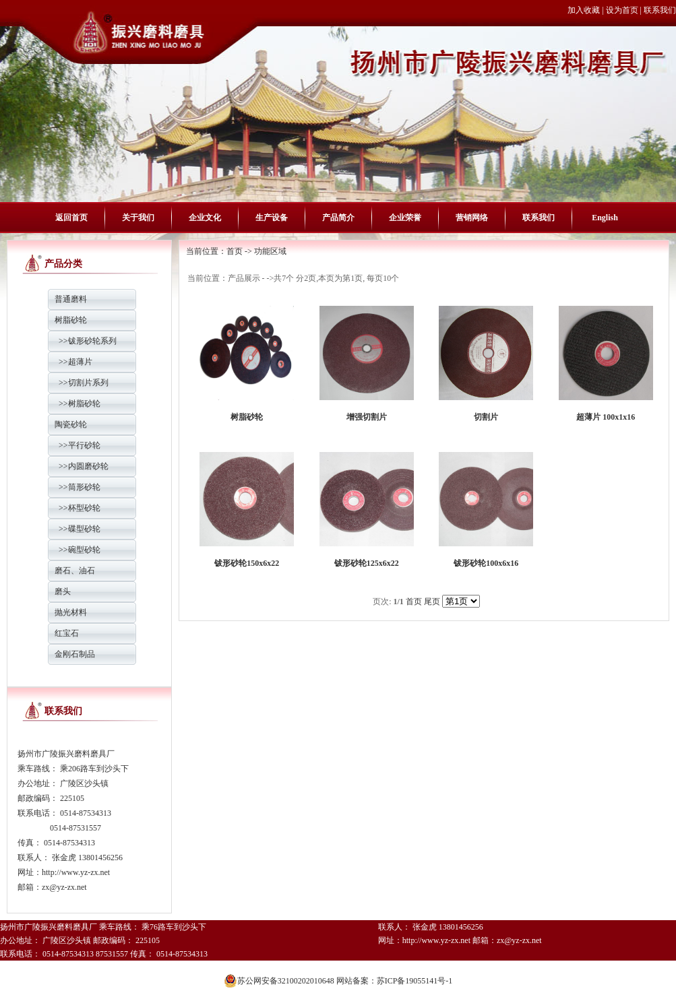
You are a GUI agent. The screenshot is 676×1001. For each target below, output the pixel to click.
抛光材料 (71, 612)
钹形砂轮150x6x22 (246, 563)
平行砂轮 (84, 445)
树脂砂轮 (71, 320)
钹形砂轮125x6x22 (366, 563)
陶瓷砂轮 (71, 424)
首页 (234, 251)
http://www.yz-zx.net (76, 872)
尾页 (432, 601)
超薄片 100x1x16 (605, 417)
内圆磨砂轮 (88, 466)
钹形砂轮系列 (92, 341)
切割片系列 (88, 382)
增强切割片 (366, 417)
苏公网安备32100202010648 (279, 974)
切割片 (486, 417)
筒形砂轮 (84, 487)
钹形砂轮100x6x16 (486, 563)
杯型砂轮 (84, 508)
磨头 (63, 591)
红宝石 (67, 633)
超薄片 (80, 361)
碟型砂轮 (84, 529)
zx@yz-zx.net (64, 887)
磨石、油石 (75, 570)
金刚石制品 (75, 654)
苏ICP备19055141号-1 (415, 981)
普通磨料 (71, 299)
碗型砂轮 (84, 549)
